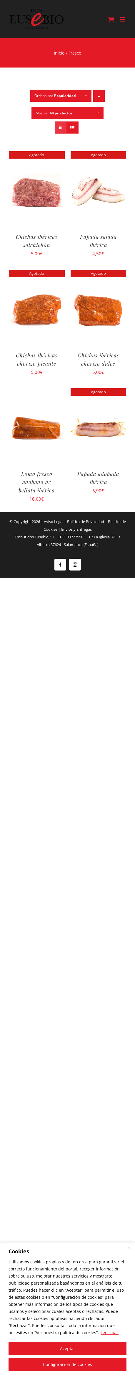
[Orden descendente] (99, 96)
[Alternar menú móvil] (123, 19)
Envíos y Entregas (76, 529)
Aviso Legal (53, 521)
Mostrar (54, 113)
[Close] (128, 1247)
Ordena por (55, 95)
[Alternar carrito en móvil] (111, 19)
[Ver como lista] (72, 127)
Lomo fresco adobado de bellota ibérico (37, 482)
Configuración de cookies (67, 1364)
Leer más (110, 1332)
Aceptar (67, 1348)
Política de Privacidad (85, 521)
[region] (67, 1309)
